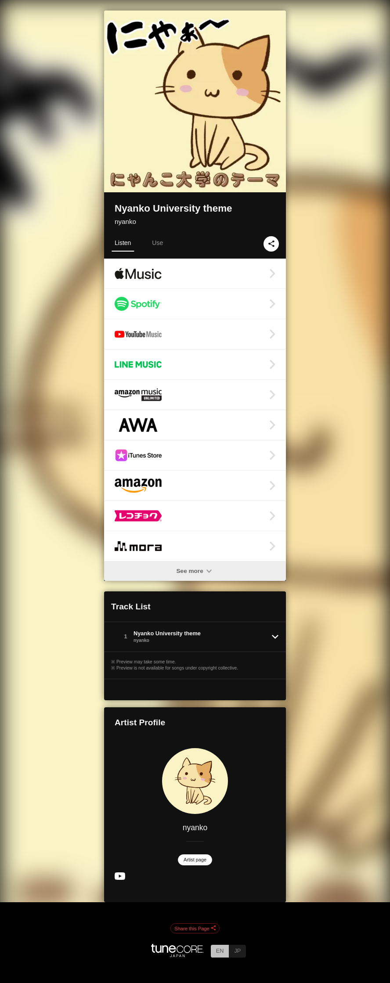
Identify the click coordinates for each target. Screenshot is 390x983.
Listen (123, 242)
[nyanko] (195, 781)
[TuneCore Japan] (177, 954)
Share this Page (195, 928)
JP (237, 950)
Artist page (195, 859)
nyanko (125, 221)
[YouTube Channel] (120, 878)
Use (157, 242)
